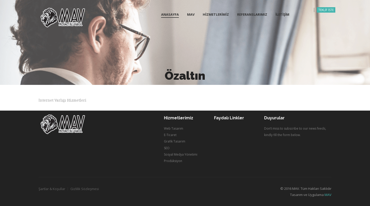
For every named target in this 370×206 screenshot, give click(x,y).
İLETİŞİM (282, 14)
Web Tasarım (173, 128)
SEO (167, 148)
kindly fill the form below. (282, 135)
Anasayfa (170, 14)
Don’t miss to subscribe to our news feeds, (295, 128)
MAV (191, 14)
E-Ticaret (170, 135)
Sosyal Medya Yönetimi (180, 154)
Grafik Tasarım (174, 141)
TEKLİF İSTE (326, 10)
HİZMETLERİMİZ (216, 14)
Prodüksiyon (173, 161)
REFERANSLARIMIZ (252, 14)
